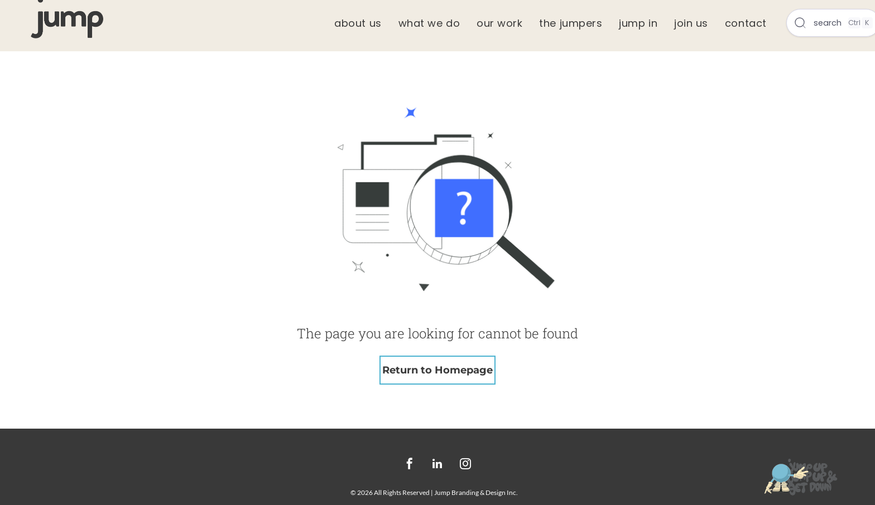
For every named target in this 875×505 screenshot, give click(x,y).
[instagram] (465, 465)
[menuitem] (358, 23)
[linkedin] (437, 465)
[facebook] (409, 465)
